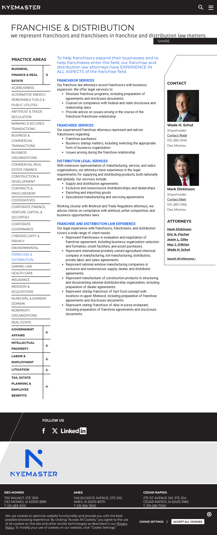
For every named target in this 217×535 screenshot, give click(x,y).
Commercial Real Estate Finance (26, 167)
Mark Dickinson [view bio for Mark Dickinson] (179, 229)
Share (164, 41)
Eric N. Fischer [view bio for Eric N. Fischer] (178, 234)
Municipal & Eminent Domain (29, 301)
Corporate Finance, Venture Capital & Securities (28, 212)
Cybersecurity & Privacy (25, 238)
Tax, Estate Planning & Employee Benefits (21, 386)
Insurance (20, 280)
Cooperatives (23, 200)
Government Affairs (22, 332)
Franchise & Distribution (22, 257)
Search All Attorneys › (181, 259)
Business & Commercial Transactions (23, 141)
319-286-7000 (156, 506)
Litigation (20, 369)
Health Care (22, 273)
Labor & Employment (22, 359)
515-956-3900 (86, 506)
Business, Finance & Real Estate (24, 75)
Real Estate (21, 322)
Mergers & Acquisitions (22, 289)
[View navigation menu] (211, 7)
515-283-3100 (16, 506)
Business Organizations (24, 155)
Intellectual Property (23, 346)
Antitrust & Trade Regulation (26, 114)
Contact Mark (176, 199)
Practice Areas (28, 59)
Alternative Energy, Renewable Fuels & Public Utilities (28, 100)
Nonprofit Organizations (24, 313)
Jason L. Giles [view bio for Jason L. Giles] (177, 239)
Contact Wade (177, 135)
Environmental (25, 248)
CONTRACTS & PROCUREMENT (23, 191)
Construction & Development (25, 179)
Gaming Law (21, 266)
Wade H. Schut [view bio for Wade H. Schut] (178, 249)
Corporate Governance (22, 226)
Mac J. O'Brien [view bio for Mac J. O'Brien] (178, 244)
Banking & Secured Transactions (27, 126)
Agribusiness (22, 88)
